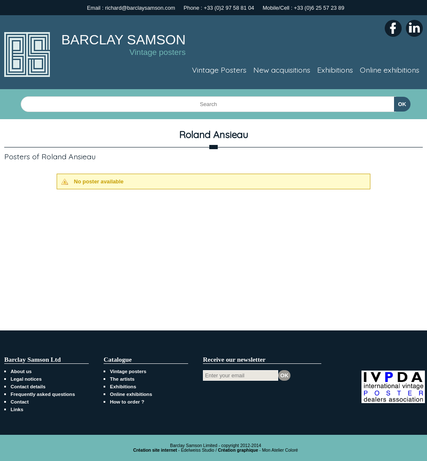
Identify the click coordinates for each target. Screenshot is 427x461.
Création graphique (238, 450)
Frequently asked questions (43, 394)
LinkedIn (414, 28)
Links (17, 409)
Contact (20, 401)
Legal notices (26, 379)
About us (21, 371)
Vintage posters (128, 371)
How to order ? (127, 401)
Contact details (28, 386)
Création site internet (155, 450)
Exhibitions (123, 386)
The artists (122, 379)
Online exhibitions (131, 394)
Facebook (393, 28)
